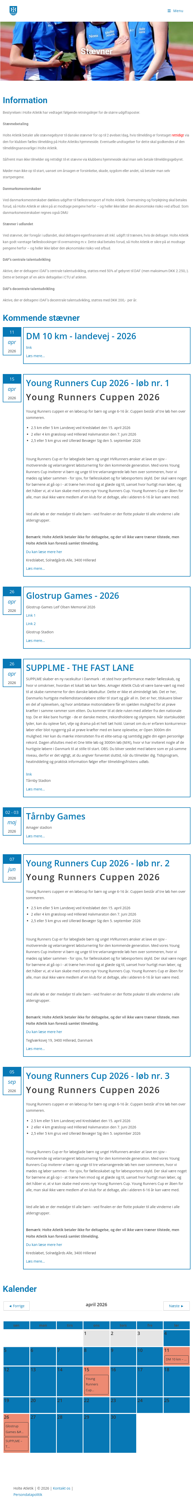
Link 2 (31, 623)
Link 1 (31, 615)
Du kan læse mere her (44, 551)
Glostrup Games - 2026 (72, 595)
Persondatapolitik (27, 1494)
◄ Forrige (17, 1305)
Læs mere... (35, 355)
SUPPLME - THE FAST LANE (80, 667)
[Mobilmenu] (175, 10)
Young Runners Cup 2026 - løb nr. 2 (98, 863)
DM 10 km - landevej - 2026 (81, 336)
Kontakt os (61, 1488)
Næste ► (176, 1305)
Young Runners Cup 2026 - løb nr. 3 (98, 1075)
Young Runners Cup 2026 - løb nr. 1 (98, 383)
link (29, 347)
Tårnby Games (55, 816)
